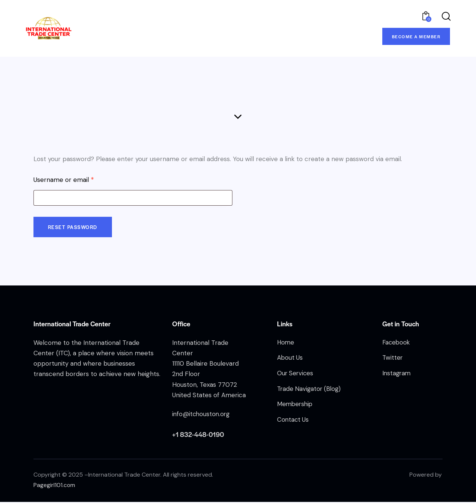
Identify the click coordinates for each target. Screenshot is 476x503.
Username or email (76, 180)
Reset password (73, 228)
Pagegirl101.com (54, 486)
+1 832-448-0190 (198, 435)
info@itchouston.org (202, 415)
